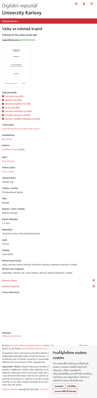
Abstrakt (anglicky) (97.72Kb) (16, 104)
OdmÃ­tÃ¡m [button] (71, 386)
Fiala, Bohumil (8, 161)
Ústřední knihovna (35, 345)
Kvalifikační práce (10, 149)
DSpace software (10, 389)
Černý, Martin (8, 171)
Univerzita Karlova (18, 345)
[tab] (48, 138)
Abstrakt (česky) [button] (9, 280)
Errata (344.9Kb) (11, 107)
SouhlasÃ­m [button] (59, 386)
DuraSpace (45, 389)
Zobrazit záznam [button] (10, 21)
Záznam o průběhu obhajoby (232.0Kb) (21, 119)
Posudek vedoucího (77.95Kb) (17, 111)
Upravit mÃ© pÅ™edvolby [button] (65, 391)
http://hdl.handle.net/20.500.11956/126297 (21, 128)
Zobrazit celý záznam (11, 336)
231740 (9, 139)
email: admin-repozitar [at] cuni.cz (37, 348)
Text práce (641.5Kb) (12, 96)
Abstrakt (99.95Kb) (12, 100)
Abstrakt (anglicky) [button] (10, 286)
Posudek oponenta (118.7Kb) (16, 115)
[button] (76, 3)
